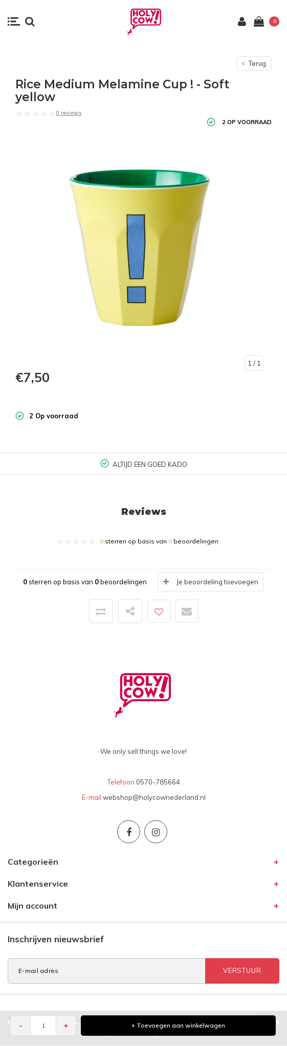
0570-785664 (158, 782)
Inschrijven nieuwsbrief (56, 939)
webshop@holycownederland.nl (154, 797)
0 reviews (68, 112)
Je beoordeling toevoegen (217, 582)
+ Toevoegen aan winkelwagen (178, 1025)
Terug (254, 63)
